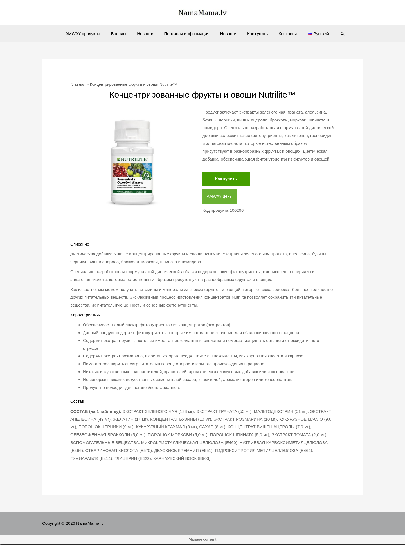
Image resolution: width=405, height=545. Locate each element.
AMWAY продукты (90, 33)
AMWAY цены (220, 196)
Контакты (282, 33)
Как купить (254, 33)
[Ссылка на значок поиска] (333, 33)
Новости (149, 33)
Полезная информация (188, 33)
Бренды (124, 33)
